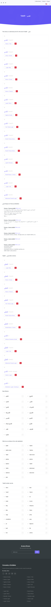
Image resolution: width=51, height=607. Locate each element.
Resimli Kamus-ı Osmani (10, 174)
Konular (28, 601)
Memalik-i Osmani (6, 596)
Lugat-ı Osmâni (6, 601)
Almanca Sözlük (6, 576)
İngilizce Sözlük (8, 115)
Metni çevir (18, 208)
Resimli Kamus (29, 591)
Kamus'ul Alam (30, 579)
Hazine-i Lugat (8, 375)
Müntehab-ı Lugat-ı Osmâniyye (12, 386)
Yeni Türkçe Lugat (9, 127)
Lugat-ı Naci (8, 67)
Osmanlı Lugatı (6, 598)
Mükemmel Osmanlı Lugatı (11, 198)
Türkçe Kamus (30, 593)
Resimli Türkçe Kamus (10, 139)
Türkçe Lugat (29, 598)
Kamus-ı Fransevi (9, 91)
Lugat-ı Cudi (8, 186)
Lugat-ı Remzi (8, 103)
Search (44, 1)
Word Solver (38, 1)
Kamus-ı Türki (8, 43)
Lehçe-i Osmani (8, 55)
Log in (48, 1)
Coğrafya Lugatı (30, 596)
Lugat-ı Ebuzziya (9, 162)
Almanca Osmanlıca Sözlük (11, 339)
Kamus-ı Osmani (8, 79)
